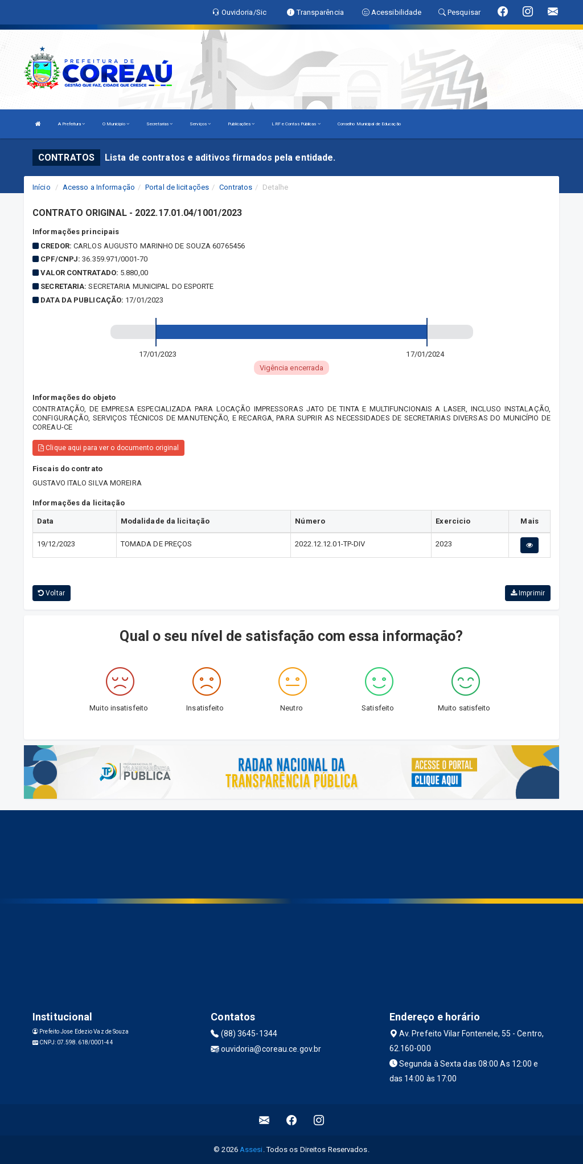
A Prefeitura (71, 123)
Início (41, 187)
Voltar (51, 593)
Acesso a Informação (99, 187)
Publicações (241, 123)
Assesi (251, 1149)
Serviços (200, 123)
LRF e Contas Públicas (296, 123)
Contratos (235, 187)
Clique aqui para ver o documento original (108, 448)
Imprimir (528, 593)
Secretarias (159, 123)
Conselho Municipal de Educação (369, 123)
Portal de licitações (177, 187)
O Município (115, 123)
